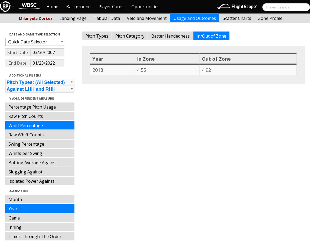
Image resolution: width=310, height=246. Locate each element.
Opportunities (145, 7)
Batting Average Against (32, 163)
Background (78, 7)
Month (15, 199)
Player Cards (111, 7)
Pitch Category (129, 36)
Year (12, 209)
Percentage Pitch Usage (32, 107)
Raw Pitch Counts (25, 116)
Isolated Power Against (31, 181)
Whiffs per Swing (25, 153)
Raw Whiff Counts (26, 135)
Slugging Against (25, 172)
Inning (14, 227)
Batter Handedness (170, 36)
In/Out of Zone (211, 36)
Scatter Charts (237, 18)
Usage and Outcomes (195, 18)
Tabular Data (107, 18)
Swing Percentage (26, 144)
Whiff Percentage (25, 125)
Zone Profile (270, 18)
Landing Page (73, 18)
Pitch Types (96, 36)
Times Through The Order (34, 236)
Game (14, 218)
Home (52, 7)
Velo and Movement (147, 18)
